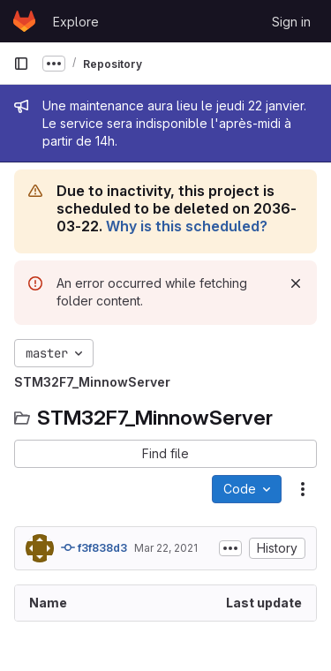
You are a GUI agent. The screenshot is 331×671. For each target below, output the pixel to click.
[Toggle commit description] (230, 548)
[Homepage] (24, 21)
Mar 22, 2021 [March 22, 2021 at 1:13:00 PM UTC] (166, 547)
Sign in (291, 21)
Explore (76, 21)
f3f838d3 (94, 547)
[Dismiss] (295, 283)
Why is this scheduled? (186, 226)
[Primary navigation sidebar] (21, 63)
